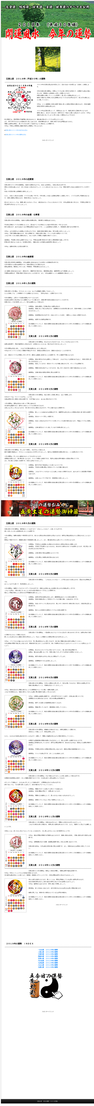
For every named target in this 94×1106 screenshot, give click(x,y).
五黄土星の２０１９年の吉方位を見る (16, 130)
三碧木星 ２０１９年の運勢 (48, 954)
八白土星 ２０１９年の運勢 (48, 965)
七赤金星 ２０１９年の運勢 (48, 963)
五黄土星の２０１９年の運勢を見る (15, 134)
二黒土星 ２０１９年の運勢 (48, 952)
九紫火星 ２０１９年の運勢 (48, 967)
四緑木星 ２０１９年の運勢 (48, 956)
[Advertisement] (47, 43)
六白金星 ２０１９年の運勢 (48, 961)
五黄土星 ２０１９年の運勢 (48, 958)
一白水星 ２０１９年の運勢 (48, 950)
